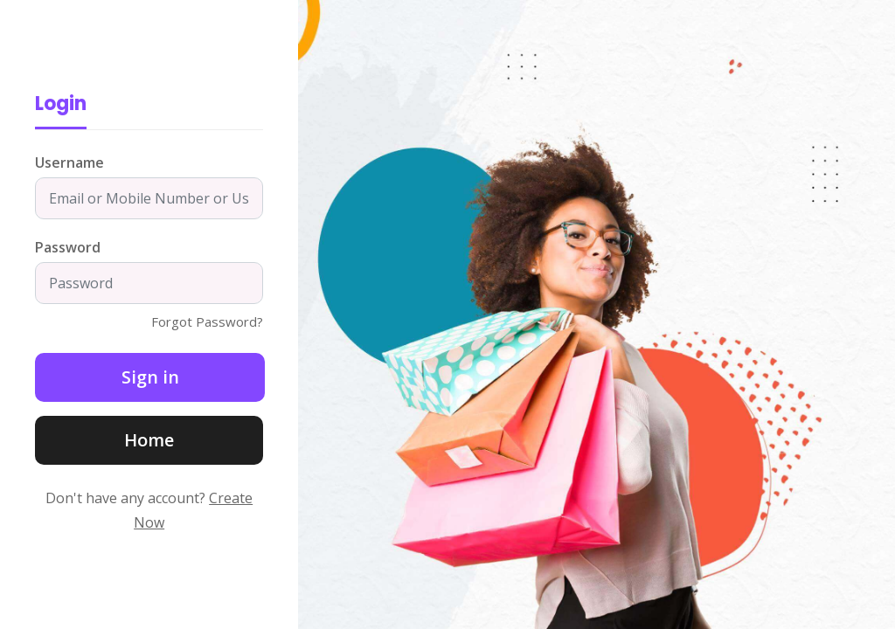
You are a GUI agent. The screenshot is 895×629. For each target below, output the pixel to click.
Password (68, 247)
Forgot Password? (207, 321)
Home (149, 440)
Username (69, 162)
